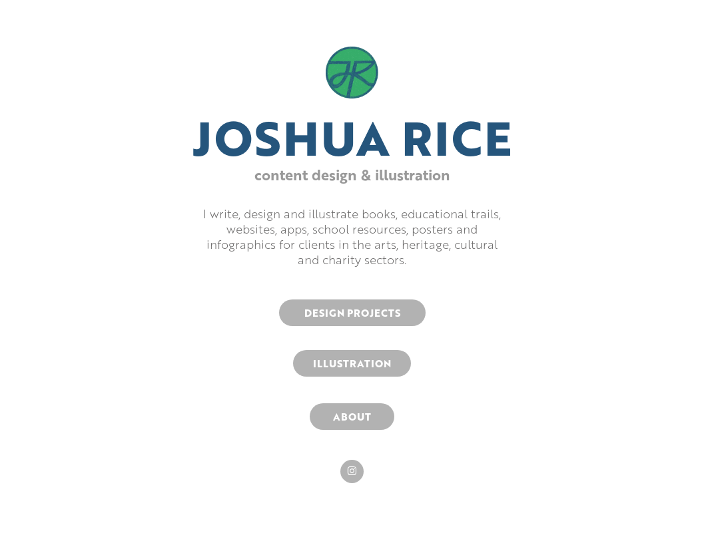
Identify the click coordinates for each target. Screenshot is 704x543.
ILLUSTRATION (352, 363)
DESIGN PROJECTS (352, 312)
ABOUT (352, 416)
